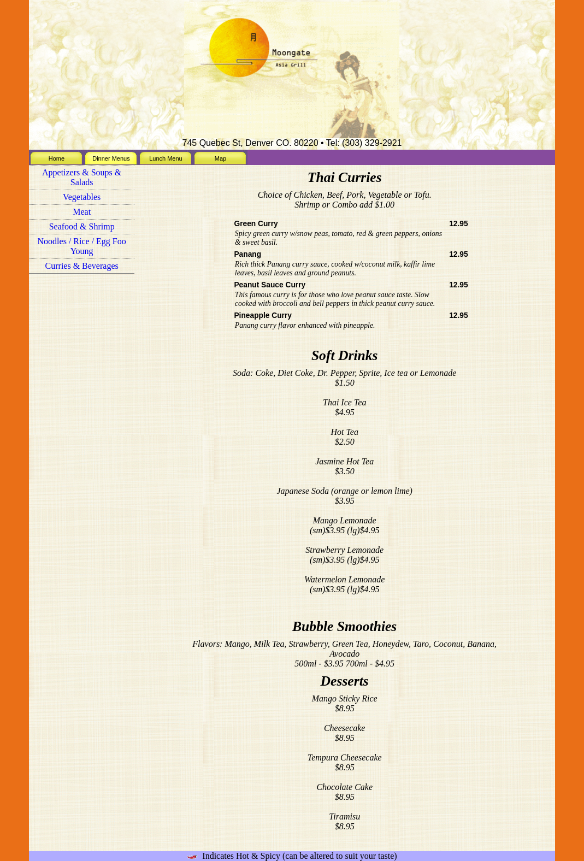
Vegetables (82, 197)
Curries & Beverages (82, 265)
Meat (82, 211)
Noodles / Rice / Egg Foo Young (82, 246)
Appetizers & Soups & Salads (81, 177)
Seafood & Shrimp (82, 226)
